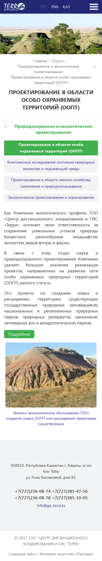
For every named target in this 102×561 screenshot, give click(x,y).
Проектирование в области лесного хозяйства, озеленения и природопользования (51, 183)
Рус (44, 7)
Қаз (66, 7)
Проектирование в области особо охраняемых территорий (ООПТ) (51, 148)
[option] (51, 384)
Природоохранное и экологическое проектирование (48, 69)
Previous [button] (9, 375)
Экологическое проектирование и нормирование (51, 197)
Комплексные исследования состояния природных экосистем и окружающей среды (51, 165)
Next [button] (93, 375)
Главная (40, 60)
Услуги (57, 60)
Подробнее (19, 334)
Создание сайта (22, 553)
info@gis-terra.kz (51, 505)
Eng (55, 7)
